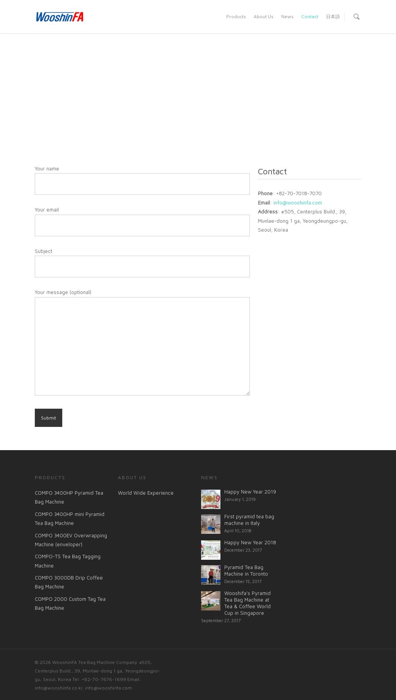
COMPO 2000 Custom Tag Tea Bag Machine (70, 603)
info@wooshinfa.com (297, 203)
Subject (142, 262)
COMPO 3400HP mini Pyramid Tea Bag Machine (69, 518)
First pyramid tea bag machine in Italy (249, 519)
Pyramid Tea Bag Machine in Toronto (246, 570)
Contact (309, 16)
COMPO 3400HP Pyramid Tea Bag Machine (69, 497)
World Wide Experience (146, 493)
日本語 (333, 16)
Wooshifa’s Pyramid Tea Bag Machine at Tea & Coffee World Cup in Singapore (247, 603)
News (287, 16)
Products (236, 16)
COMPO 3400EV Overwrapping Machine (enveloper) (71, 539)
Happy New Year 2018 (250, 542)
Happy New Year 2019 (250, 491)
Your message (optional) (142, 343)
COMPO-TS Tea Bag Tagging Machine (68, 560)
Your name (142, 180)
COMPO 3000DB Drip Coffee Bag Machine (69, 582)
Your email (142, 221)
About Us (263, 16)
